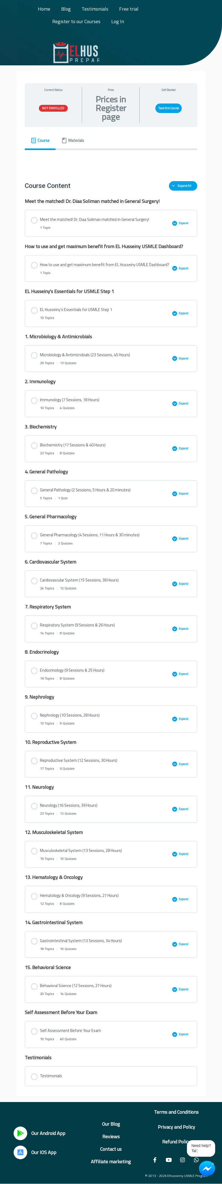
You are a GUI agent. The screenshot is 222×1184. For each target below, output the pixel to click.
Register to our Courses (76, 21)
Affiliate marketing (111, 1161)
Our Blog (111, 1123)
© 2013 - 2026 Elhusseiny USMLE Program (176, 1176)
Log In (117, 21)
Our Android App (48, 1133)
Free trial (128, 8)
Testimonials (95, 8)
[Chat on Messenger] (207, 1169)
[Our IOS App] (20, 1152)
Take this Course (168, 108)
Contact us (111, 1149)
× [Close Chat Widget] (213, 1163)
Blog (66, 8)
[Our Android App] (20, 1133)
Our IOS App (43, 1152)
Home (44, 8)
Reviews (111, 1136)
